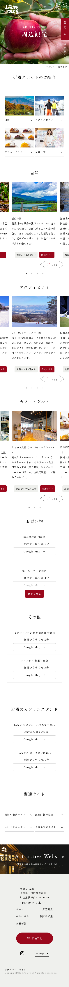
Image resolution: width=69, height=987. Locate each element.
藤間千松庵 (46, 916)
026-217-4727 (35, 902)
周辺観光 (47, 909)
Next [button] (61, 264)
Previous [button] (42, 264)
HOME (50, 67)
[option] (34, 220)
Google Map (32, 551)
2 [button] (32, 273)
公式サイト (47, 369)
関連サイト (46, 254)
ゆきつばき (22, 916)
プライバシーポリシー (17, 969)
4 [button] (43, 273)
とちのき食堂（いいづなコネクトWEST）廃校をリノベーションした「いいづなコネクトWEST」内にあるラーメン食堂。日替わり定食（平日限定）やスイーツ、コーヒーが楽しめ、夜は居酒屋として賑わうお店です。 (34, 462)
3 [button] (37, 273)
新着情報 (21, 923)
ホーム (20, 909)
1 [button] (26, 273)
